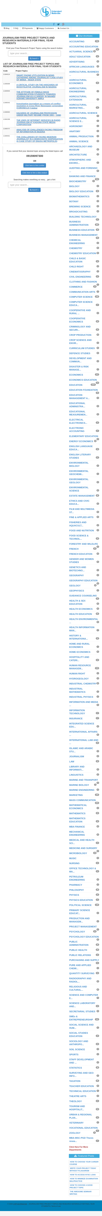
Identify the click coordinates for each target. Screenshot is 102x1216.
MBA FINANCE (77, 827)
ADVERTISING (77, 62)
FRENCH (74, 549)
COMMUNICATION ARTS (82, 292)
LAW (71, 761)
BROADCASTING (78, 211)
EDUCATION (75, 385)
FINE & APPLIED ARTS (81, 517)
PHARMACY (75, 885)
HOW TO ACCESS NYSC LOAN (83, 1175)
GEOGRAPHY (76, 575)
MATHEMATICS (77, 813)
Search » (34, 58)
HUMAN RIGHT (77, 673)
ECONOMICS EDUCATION (83, 380)
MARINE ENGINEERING (81, 790)
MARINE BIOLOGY (79, 785)
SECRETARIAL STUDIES (82, 1011)
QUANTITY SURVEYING (81, 973)
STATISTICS (75, 1068)
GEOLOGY (75, 585)
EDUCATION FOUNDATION (83, 390)
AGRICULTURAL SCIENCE (83, 113)
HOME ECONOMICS (79, 652)
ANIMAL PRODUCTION (81, 136)
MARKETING (76, 795)
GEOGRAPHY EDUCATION (83, 580)
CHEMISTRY (75, 248)
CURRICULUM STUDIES (82, 348)
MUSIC (72, 858)
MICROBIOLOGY (78, 853)
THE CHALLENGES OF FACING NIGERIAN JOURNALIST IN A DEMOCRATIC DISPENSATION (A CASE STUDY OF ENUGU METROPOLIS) (39, 139)
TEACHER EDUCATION (81, 1086)
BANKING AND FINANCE (82, 176)
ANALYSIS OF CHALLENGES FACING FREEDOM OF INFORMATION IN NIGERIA (39, 131)
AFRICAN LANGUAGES (81, 67)
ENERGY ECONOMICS (81, 441)
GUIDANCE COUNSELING (83, 595)
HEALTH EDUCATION (80, 614)
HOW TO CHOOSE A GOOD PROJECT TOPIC (81, 1186)
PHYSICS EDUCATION (81, 900)
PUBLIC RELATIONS (80, 955)
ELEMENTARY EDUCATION (83, 436)
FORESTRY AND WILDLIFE (83, 544)
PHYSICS (74, 895)
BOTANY (74, 201)
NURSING (74, 863)
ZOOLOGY (74, 1133)
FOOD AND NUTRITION (81, 530)
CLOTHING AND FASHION (83, 282)
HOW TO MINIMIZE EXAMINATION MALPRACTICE (84, 1180)
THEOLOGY (75, 1101)
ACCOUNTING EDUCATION (83, 46)
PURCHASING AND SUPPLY (84, 960)
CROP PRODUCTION (80, 335)
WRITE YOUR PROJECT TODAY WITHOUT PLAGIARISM (83, 1169)
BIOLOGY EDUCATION (81, 191)
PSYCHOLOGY (77, 931)
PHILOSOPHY (76, 890)
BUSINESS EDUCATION (82, 230)
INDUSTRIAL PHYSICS (81, 697)
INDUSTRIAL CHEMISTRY (83, 683)
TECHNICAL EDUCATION (82, 1091)
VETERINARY (76, 1123)
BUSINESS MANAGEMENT (83, 235)
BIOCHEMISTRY (77, 181)
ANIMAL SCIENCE (79, 141)
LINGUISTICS (76, 775)
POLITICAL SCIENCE (80, 905)
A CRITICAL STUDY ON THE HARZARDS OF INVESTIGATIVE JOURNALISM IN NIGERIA (37, 86)
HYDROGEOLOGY (79, 678)
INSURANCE (76, 718)
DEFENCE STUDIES (79, 353)
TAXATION (74, 1081)
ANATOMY (74, 131)
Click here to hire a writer (34, 165)
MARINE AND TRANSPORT (83, 780)
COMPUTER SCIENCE (81, 297)
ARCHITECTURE (78, 154)
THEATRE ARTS (77, 1096)
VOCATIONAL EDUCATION (83, 1128)
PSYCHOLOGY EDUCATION (84, 937)
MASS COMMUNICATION (82, 800)
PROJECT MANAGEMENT (83, 926)
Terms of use (56, 1206)
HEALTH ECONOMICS (81, 609)
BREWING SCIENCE (80, 206)
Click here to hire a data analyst (35, 173)
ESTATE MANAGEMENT (82, 496)
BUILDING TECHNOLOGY (83, 217)
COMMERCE (76, 287)
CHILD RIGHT (76, 266)
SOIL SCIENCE (77, 1049)
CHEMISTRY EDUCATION (82, 253)
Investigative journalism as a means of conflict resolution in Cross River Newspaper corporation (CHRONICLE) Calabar (39, 106)
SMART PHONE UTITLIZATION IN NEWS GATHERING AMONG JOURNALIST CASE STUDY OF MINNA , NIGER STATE (39, 77)
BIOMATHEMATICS (79, 196)
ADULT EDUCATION (79, 56)
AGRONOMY (76, 126)
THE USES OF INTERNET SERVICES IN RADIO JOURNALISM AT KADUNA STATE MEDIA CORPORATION (38, 122)
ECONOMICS (76, 375)
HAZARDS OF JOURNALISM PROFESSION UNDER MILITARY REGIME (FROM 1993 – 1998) (38, 114)
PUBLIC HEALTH (78, 950)
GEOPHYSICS (76, 591)
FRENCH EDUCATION (80, 554)
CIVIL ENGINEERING (80, 277)
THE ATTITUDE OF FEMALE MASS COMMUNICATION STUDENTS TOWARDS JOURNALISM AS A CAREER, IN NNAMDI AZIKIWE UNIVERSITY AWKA (36, 95)
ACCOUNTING (76, 41)
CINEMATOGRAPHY (80, 271)
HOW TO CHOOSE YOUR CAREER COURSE (84, 1163)
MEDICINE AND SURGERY (83, 848)
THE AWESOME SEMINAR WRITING (81, 1193)
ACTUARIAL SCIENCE (81, 51)
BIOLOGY (74, 186)
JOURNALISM (76, 756)
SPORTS (73, 1054)
